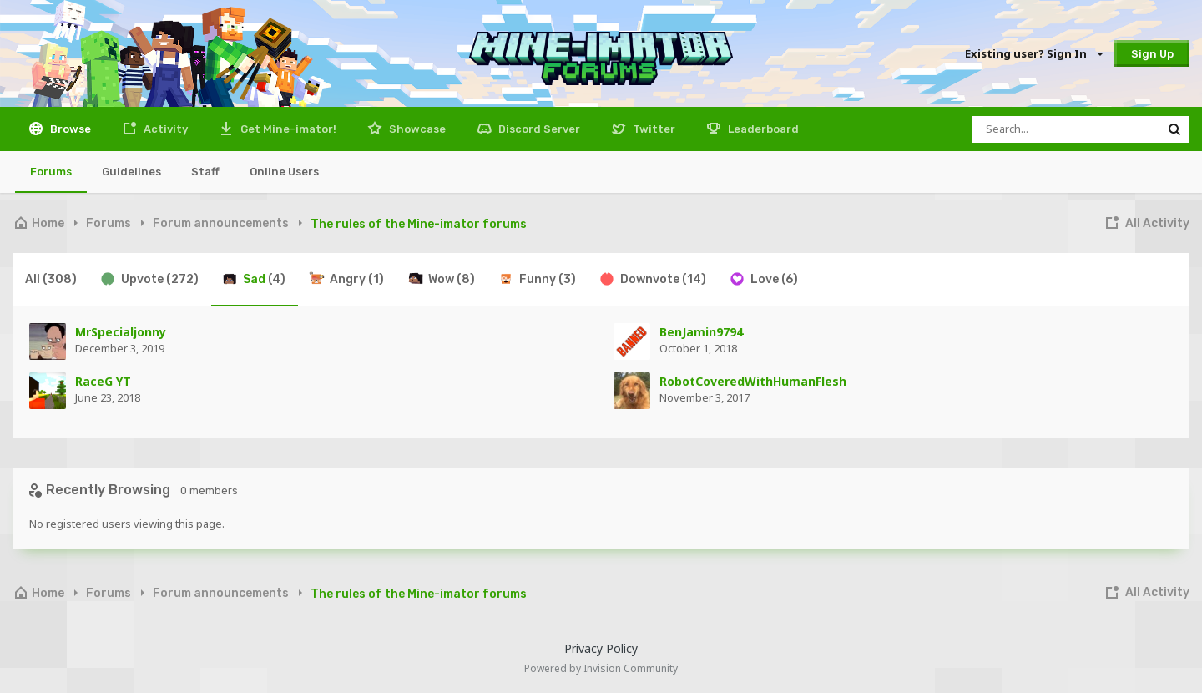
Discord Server (538, 129)
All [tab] (51, 279)
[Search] (1065, 129)
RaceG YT (103, 381)
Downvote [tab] (652, 279)
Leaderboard (762, 129)
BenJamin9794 (701, 332)
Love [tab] (763, 279)
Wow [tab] (441, 279)
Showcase (416, 129)
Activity (164, 129)
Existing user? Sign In (1033, 53)
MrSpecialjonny (120, 332)
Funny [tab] (536, 279)
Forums (51, 171)
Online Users (284, 171)
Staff (205, 171)
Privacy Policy (601, 648)
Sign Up (1152, 54)
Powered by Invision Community (601, 668)
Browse (69, 129)
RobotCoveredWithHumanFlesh (752, 381)
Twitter (652, 129)
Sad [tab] (253, 279)
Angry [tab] (346, 279)
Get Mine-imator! (287, 129)
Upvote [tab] (149, 279)
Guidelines (131, 171)
